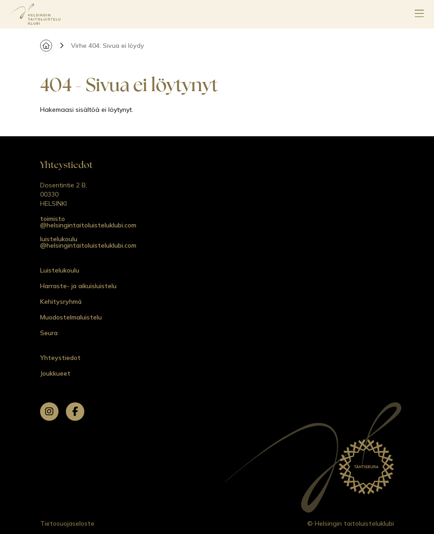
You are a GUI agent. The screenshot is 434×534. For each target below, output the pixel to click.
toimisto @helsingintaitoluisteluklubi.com (88, 221)
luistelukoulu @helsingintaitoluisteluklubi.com (88, 242)
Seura (49, 333)
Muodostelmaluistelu (71, 317)
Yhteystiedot (60, 357)
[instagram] (49, 411)
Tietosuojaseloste (67, 523)
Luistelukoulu (59, 270)
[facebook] (75, 411)
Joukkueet (55, 373)
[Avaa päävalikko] (419, 14)
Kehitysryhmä (61, 301)
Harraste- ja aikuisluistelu (78, 286)
